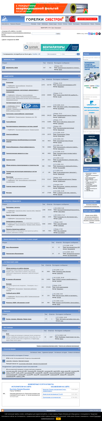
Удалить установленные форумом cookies (47, 346)
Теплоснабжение (20, 85)
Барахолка (7, 311)
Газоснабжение (11, 121)
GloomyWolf (43, 374)
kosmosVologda (10, 374)
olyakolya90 (53, 374)
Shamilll (60, 194)
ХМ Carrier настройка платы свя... (70, 319)
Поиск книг (29, 218)
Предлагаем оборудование (15, 253)
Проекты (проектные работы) (15, 229)
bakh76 (55, 371)
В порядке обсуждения (13, 279)
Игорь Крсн (61, 136)
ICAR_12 (18, 373)
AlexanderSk (71, 249)
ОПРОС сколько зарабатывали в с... (67, 279)
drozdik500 (61, 108)
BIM (13, 212)
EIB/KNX (14, 107)
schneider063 (68, 373)
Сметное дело (10, 159)
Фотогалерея (19, 289)
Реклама (33, 24)
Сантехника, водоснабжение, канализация (19, 114)
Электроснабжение (12, 134)
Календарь (76, 24)
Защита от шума (10, 98)
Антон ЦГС (21, 371)
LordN (60, 218)
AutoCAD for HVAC (21, 210)
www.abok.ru (5, 24)
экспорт (59, 281)
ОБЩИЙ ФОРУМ (8, 76)
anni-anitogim (28, 373)
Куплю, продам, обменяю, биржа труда (18, 319)
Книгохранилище (20, 218)
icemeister (47, 371)
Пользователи (85, 24)
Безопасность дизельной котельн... (67, 166)
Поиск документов (21, 224)
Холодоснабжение (27, 95)
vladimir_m (19, 376)
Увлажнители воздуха (73, 253)
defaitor (62, 374)
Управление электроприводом (20, 109)
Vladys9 (69, 374)
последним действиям (25, 363)
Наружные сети (29, 117)
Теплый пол (29, 85)
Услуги (60, 24)
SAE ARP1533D (62, 224)
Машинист (61, 86)
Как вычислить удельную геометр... (67, 147)
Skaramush (61, 130)
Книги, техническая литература (16, 215)
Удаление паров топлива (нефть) (67, 153)
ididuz (59, 161)
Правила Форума (15, 24)
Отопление (9, 82)
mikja (44, 373)
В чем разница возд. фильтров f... (67, 172)
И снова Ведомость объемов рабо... (68, 159)
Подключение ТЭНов (63, 134)
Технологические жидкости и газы (17, 153)
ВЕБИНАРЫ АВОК (9, 59)
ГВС (17, 87)
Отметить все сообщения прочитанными (69, 346)
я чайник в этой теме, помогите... (67, 192)
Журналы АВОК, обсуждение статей (17, 302)
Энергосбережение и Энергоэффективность (20, 147)
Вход (53, 27)
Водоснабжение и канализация (27, 180)
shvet (59, 155)
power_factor (64, 371)
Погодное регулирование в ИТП (66, 85)
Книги (70, 24)
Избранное (19, 95)
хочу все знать (10, 371)
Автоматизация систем (13, 102)
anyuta (59, 297)
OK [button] (58, 418)
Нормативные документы (14, 221)
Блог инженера (8, 327)
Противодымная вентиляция (65, 128)
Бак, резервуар (61, 231)
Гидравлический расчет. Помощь (67, 115)
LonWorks (9, 109)
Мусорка (9, 192)
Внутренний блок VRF (73, 247)
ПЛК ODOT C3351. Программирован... (68, 106)
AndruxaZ (61, 225)
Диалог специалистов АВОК (10, 39)
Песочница (9, 177)
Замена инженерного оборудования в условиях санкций (20, 239)
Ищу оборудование (12, 247)
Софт (39, 24)
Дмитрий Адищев (23, 361)
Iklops (35, 374)
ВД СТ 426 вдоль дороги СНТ (66, 121)
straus (61, 339)
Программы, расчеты (13, 207)
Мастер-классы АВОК (22, 296)
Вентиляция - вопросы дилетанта (67, 186)
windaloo (20, 374)
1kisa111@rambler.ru (55, 373)
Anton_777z (9, 373)
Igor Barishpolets (72, 255)
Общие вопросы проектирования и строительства (22, 165)
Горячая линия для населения (16, 186)
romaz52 (37, 373)
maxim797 (60, 273)
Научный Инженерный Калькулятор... (68, 210)
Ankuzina (15, 361)
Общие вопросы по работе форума (17, 268)
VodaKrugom (61, 117)
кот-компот (61, 232)
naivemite (9, 361)
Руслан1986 (61, 168)
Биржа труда (53, 24)
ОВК (17, 180)
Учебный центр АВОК (13, 293)
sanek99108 (9, 376)
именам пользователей (40, 363)
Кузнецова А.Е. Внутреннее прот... (67, 217)
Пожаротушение (20, 117)
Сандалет (61, 123)
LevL (61, 321)
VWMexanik (61, 188)
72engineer (30, 371)
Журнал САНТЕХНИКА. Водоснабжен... (68, 302)
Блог (7, 334)
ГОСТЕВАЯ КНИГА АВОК (11, 262)
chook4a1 (74, 371)
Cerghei (39, 371)
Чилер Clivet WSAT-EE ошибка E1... (67, 95)
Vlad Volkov (61, 211)
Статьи (65, 24)
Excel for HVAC (31, 210)
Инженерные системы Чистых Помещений (28, 98)
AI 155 (60, 97)
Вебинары (45, 24)
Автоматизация (10, 182)
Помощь (97, 24)
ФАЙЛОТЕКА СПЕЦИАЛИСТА (12, 201)
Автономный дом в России (65, 140)
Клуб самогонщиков (62, 287)
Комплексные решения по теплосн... (69, 67)
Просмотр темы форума (63, 271)
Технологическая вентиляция (28, 96)
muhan (60, 142)
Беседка (8, 284)
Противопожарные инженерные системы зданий (22, 126)
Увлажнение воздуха (12, 100)
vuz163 (28, 374)
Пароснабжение (10, 87)
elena (60, 69)
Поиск (92, 24)
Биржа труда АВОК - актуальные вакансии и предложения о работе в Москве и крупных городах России (92, 219)
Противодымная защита (13, 96)
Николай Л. (61, 149)
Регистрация (58, 27)
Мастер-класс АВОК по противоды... (67, 295)
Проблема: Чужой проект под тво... (69, 337)
